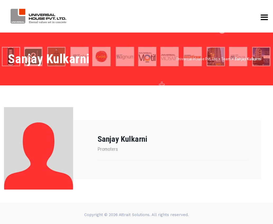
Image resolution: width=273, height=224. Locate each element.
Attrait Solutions (134, 214)
